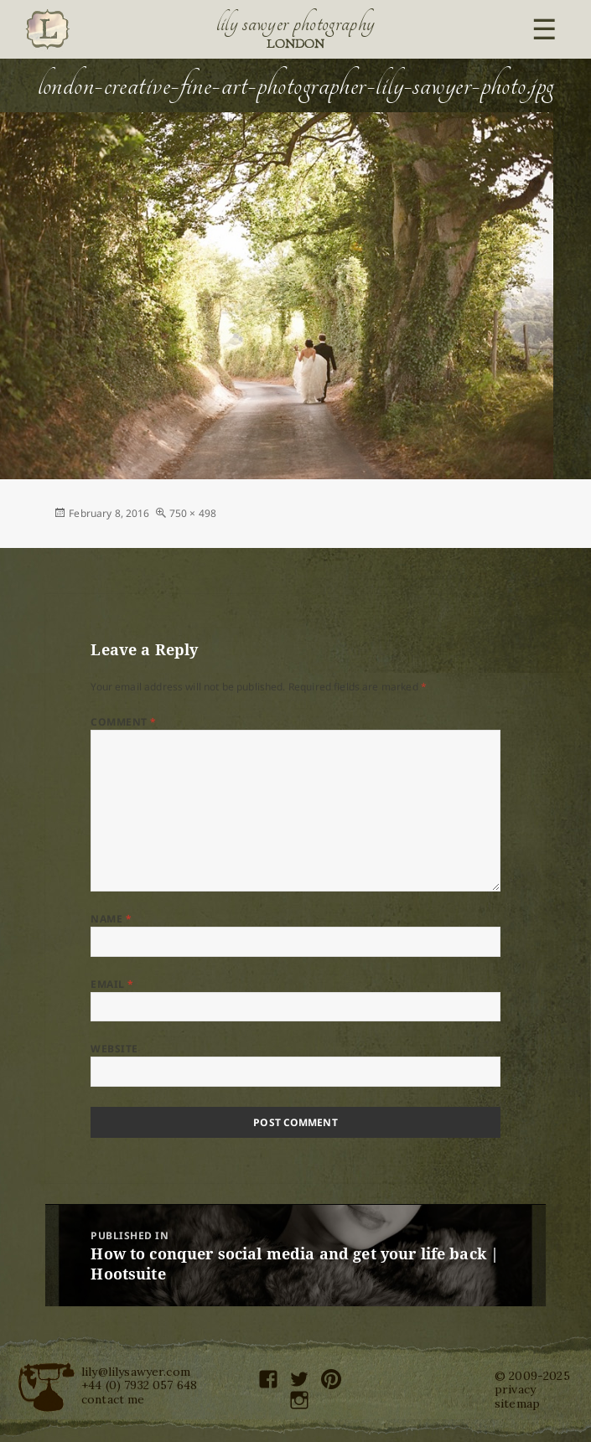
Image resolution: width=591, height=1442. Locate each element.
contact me (113, 1399)
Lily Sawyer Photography (296, 23)
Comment (123, 722)
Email (112, 984)
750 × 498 (192, 513)
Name (111, 919)
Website (114, 1048)
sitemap (517, 1403)
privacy (515, 1389)
